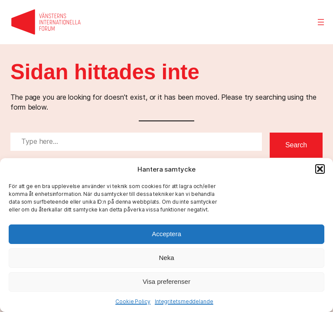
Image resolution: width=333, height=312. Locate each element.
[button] (320, 169)
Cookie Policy (132, 301)
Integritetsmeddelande (184, 301)
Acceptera (166, 233)
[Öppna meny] (321, 22)
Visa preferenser (166, 281)
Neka (166, 257)
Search (296, 145)
